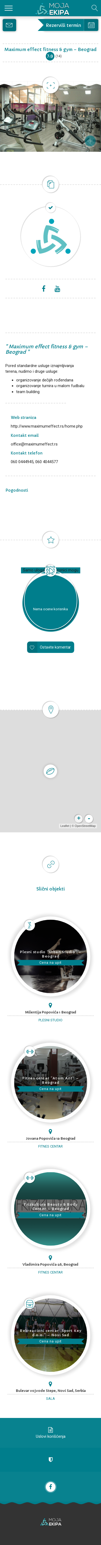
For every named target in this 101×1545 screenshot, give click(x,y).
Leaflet (64, 825)
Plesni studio (50, 1020)
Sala (50, 1398)
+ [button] (79, 819)
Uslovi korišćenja (50, 1436)
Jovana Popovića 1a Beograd (50, 1138)
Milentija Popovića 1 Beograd (50, 1012)
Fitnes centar (50, 1146)
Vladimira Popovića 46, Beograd (50, 1264)
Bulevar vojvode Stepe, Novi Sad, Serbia (51, 1390)
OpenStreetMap (85, 825)
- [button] (89, 819)
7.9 (50, 55)
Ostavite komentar (55, 647)
